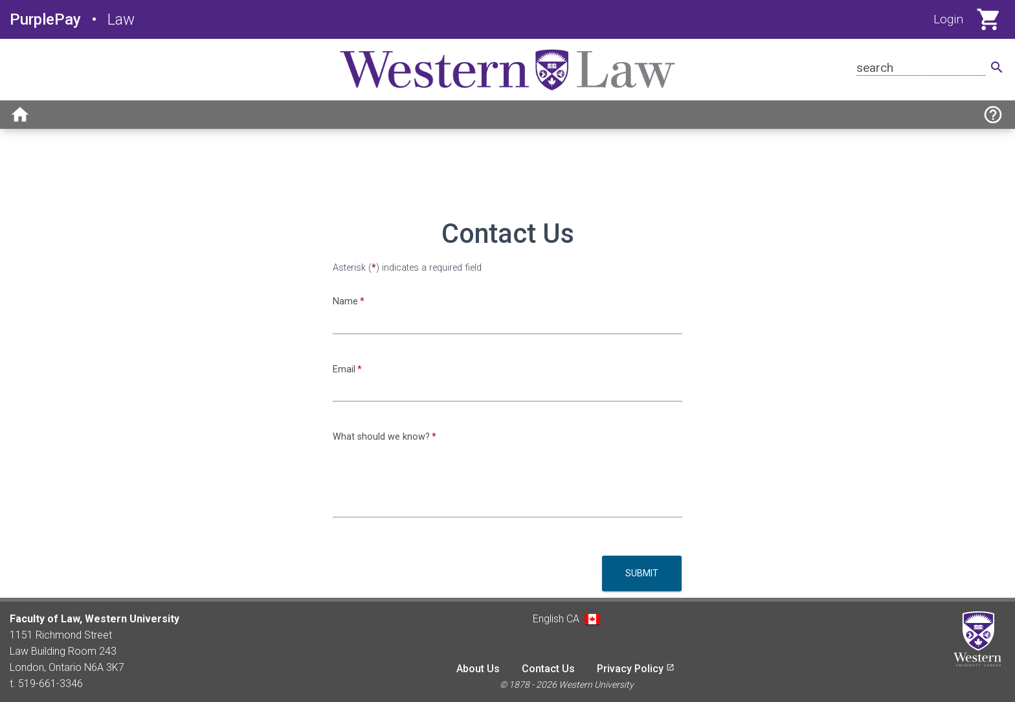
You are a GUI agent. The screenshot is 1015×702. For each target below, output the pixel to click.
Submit (641, 573)
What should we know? (381, 436)
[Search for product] (921, 67)
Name (345, 301)
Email (344, 369)
